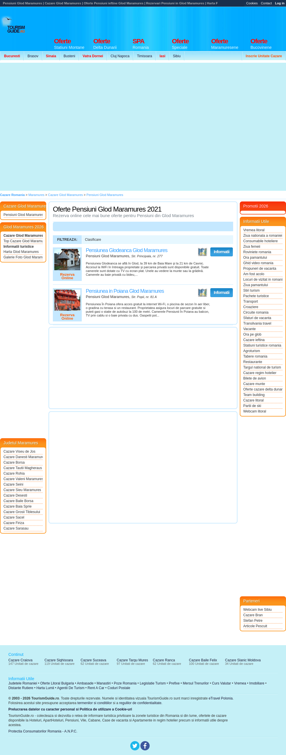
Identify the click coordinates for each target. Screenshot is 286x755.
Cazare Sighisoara (58, 660)
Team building (254, 395)
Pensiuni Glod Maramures (23, 215)
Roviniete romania (257, 252)
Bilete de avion (254, 378)
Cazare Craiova (20, 660)
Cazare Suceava (93, 660)
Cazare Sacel (13, 517)
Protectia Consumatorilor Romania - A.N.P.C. (42, 731)
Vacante (249, 329)
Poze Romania (125, 683)
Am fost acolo (253, 274)
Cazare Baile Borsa (18, 501)
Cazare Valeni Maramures (23, 479)
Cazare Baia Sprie (17, 506)
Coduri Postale (118, 688)
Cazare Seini (13, 484)
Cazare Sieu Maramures (22, 490)
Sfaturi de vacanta (257, 318)
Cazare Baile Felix (203, 660)
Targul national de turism (262, 367)
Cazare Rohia (14, 473)
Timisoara (144, 56)
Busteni (69, 56)
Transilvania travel (257, 323)
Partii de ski (252, 406)
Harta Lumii (45, 688)
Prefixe (174, 683)
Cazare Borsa (14, 462)
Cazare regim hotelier (259, 373)
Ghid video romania (258, 263)
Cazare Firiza (13, 523)
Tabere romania (255, 356)
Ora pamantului (255, 258)
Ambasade (85, 683)
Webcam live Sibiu (257, 610)
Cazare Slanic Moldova (243, 660)
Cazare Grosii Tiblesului (21, 512)
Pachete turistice (256, 296)
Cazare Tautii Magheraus (22, 468)
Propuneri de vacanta (259, 269)
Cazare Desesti (15, 495)
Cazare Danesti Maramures (23, 457)
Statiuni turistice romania (262, 345)
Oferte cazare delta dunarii (263, 389)
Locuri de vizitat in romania (263, 279)
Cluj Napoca (120, 56)
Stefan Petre (253, 621)
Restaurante (252, 362)
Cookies (252, 3)
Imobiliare (256, 683)
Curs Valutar (221, 683)
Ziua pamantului (255, 285)
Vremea (240, 683)
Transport (250, 301)
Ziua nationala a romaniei (262, 236)
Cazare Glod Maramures (23, 236)
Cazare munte (254, 384)
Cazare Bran (253, 615)
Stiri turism (251, 290)
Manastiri (103, 683)
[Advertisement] (261, 26)
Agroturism (251, 351)
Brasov (32, 56)
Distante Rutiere (20, 688)
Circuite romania (255, 312)
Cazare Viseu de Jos (19, 451)
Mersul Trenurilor (196, 683)
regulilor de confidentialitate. (140, 703)
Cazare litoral (253, 400)
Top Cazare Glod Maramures (23, 241)
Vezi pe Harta (202, 252)
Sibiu (177, 56)
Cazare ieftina (254, 340)
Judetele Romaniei (22, 683)
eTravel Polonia (221, 698)
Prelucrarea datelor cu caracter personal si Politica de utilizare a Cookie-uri (70, 709)
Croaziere (250, 307)
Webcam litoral (254, 411)
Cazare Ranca (164, 660)
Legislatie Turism (153, 683)
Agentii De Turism (71, 688)
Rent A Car (96, 688)
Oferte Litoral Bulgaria (57, 683)
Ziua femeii (251, 247)
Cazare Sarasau (16, 528)
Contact (266, 3)
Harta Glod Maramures (21, 252)
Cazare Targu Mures (132, 660)
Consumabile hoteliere (260, 241)
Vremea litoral (254, 230)
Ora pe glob (252, 334)
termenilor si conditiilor (94, 703)
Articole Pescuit (255, 626)
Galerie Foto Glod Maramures (23, 257)
